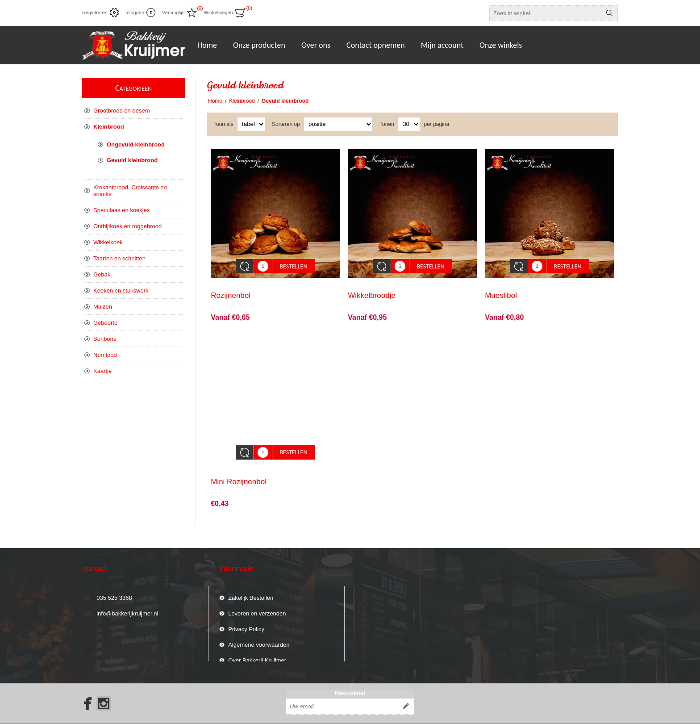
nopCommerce (556, 714)
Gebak (101, 274)
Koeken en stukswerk (121, 290)
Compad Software (602, 714)
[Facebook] (85, 684)
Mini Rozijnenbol (239, 468)
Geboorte (105, 322)
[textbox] (545, 13)
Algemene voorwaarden (258, 627)
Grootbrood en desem (121, 110)
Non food (105, 355)
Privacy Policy (246, 611)
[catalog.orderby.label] (338, 124)
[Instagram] (103, 684)
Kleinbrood (108, 126)
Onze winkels (500, 45)
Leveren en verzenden (257, 596)
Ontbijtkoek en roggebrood (127, 226)
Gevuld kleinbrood (132, 160)
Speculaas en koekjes (121, 210)
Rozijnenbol (230, 289)
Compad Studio (491, 714)
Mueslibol (501, 289)
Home (215, 101)
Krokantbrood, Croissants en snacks (130, 190)
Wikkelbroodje (372, 289)
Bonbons (104, 338)
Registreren (95, 12)
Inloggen (134, 12)
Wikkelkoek (108, 242)
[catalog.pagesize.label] (409, 124)
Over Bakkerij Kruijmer (257, 643)
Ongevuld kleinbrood (136, 144)
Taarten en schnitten (119, 258)
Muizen (102, 306)
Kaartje (102, 371)
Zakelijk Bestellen (250, 580)
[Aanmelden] (342, 687)
